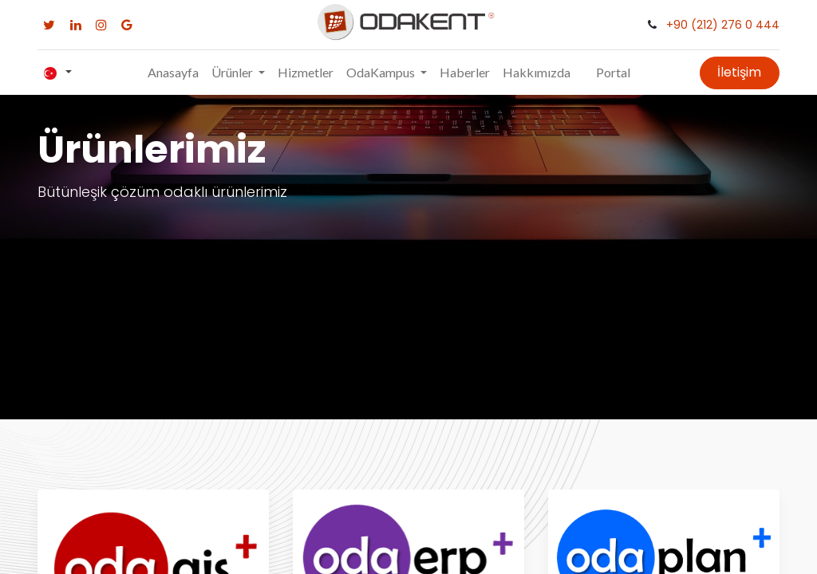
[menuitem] (173, 72)
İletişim (739, 72)
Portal (613, 72)
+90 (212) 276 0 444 (723, 25)
